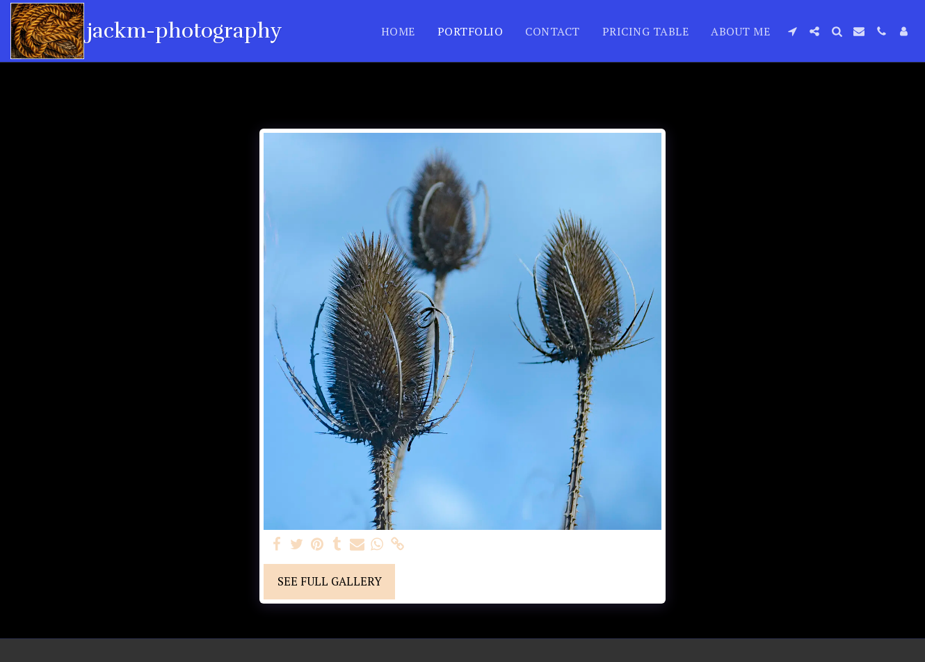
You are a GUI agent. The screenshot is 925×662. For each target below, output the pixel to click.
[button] (792, 31)
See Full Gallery (330, 581)
